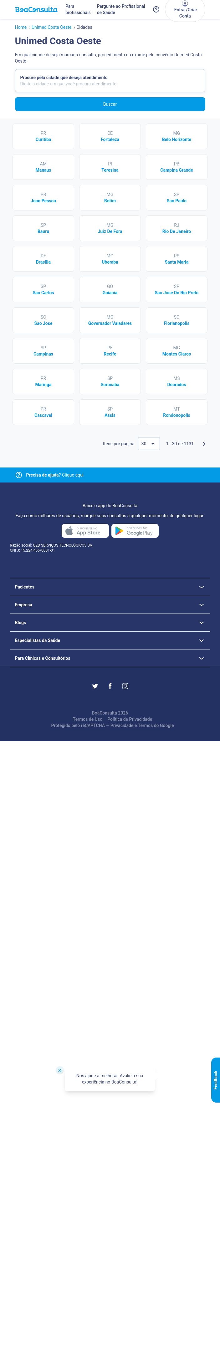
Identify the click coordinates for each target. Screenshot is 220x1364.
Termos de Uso (87, 719)
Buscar (110, 104)
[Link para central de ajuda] (19, 475)
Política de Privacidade (129, 719)
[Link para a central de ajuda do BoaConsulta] (156, 9)
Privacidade (122, 725)
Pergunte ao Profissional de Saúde (121, 9)
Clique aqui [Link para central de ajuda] (55, 474)
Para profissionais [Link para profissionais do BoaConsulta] (78, 9)
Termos (145, 725)
